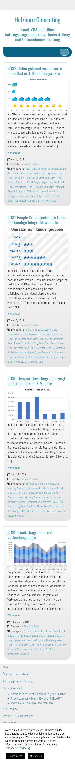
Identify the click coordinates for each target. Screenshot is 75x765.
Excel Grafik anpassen (51, 640)
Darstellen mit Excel (36, 631)
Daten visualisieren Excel (32, 173)
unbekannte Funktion (18, 654)
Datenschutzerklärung (17, 748)
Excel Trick (44, 343)
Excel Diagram (39, 635)
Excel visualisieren (51, 645)
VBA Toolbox (10, 709)
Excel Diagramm (56, 635)
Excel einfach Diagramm (50, 339)
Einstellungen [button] (15, 756)
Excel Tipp (23, 645)
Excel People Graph (37, 182)
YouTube (34, 164)
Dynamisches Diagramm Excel (41, 502)
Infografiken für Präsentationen (30, 191)
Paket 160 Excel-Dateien (18, 716)
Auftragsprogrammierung (18, 681)
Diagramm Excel (54, 173)
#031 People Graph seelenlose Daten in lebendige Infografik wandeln (37, 220)
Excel (26, 164)
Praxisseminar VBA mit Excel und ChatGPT (36, 698)
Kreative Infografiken (34, 649)
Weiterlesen (13, 153)
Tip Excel (50, 649)
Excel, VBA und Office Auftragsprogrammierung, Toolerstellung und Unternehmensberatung (37, 34)
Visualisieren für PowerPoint (41, 200)
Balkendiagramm (34, 483)
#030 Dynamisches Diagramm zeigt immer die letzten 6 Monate (36, 381)
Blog (5, 667)
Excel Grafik (33, 640)
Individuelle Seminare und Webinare (32, 703)
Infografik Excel (44, 348)
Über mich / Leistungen (17, 674)
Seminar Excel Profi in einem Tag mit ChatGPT (39, 694)
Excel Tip (52, 182)
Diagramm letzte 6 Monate (21, 492)
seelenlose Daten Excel (46, 357)
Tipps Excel (20, 200)
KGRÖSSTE (24, 511)
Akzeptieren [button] (36, 756)
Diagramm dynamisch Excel (30, 488)
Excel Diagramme (16, 640)
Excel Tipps (36, 506)
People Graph (34, 352)
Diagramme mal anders (19, 635)
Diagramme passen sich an (47, 497)
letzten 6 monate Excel (44, 511)
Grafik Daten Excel (23, 187)
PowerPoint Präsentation (30, 196)
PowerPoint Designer (52, 352)
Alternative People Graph (38, 168)
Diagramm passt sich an (19, 497)
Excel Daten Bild (15, 178)
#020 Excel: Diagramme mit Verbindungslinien (30, 535)
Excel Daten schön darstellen (40, 178)
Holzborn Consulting (37, 19)
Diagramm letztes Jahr (48, 492)
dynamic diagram (16, 502)
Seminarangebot (12, 688)
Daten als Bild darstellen (38, 329)
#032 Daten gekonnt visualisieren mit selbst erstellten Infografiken (34, 70)
